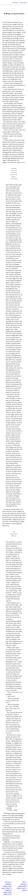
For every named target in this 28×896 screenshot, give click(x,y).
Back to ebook (15, 2)
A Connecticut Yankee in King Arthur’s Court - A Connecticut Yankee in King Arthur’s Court (6, 888)
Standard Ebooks (2, 2)
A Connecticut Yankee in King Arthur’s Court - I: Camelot (22, 886)
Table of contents (23, 2)
